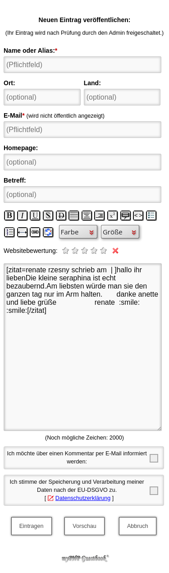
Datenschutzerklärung (83, 498)
